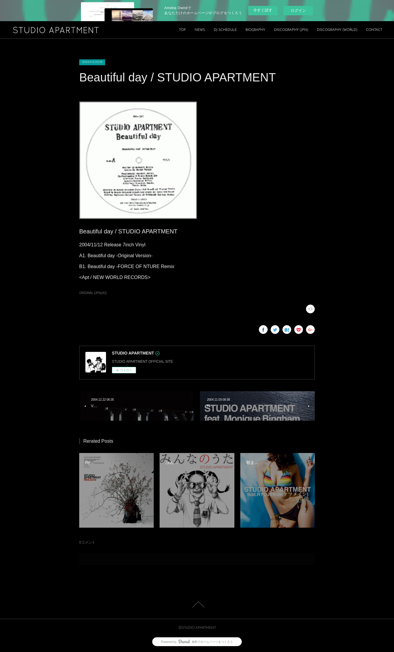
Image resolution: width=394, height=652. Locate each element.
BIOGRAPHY (255, 30)
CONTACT (374, 30)
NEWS (200, 30)
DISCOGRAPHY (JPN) (291, 30)
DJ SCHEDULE (225, 30)
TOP (182, 30)
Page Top (197, 604)
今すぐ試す (262, 10)
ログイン (298, 10)
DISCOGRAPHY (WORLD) (337, 30)
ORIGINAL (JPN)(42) (93, 293)
